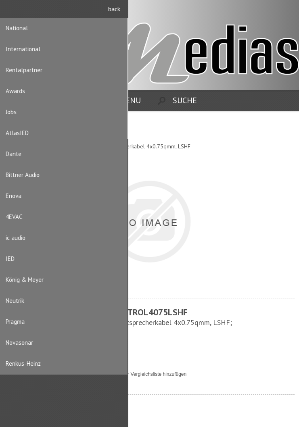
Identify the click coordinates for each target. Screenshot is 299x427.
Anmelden (287, 11)
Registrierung (271, 11)
